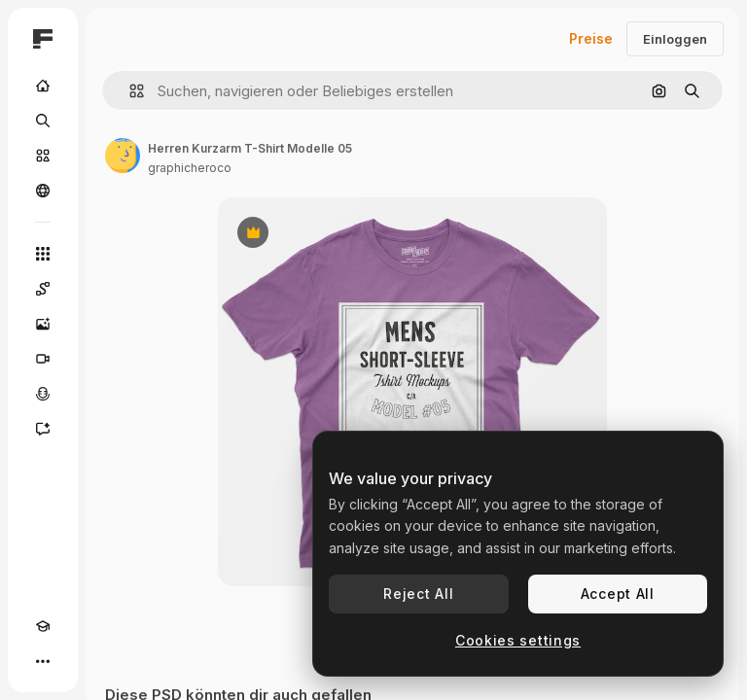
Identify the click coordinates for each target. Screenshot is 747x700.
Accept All (618, 593)
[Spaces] (42, 288)
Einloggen (675, 39)
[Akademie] (42, 626)
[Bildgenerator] (42, 323)
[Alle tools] (42, 253)
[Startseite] (42, 85)
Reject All (418, 593)
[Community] (42, 190)
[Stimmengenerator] (42, 393)
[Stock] (42, 155)
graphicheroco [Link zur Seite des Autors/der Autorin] (189, 167)
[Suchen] (42, 120)
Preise (591, 38)
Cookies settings (518, 640)
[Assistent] (42, 428)
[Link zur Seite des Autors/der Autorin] (122, 155)
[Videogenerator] (42, 358)
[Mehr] (42, 661)
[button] (129, 91)
